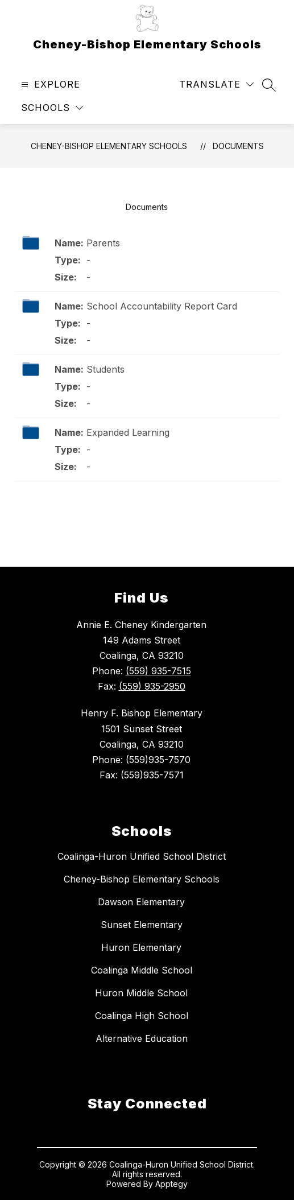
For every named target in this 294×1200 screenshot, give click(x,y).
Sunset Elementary (142, 924)
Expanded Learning (127, 432)
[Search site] (269, 85)
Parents (103, 243)
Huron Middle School (141, 993)
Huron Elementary (141, 947)
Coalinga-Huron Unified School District (141, 856)
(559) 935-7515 (158, 671)
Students (105, 369)
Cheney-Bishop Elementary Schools (109, 146)
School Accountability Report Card (161, 306)
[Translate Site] (216, 84)
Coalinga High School (141, 1015)
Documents (238, 146)
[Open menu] (49, 84)
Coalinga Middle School (141, 970)
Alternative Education (142, 1038)
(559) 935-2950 (152, 686)
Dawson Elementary (141, 902)
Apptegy (171, 1184)
